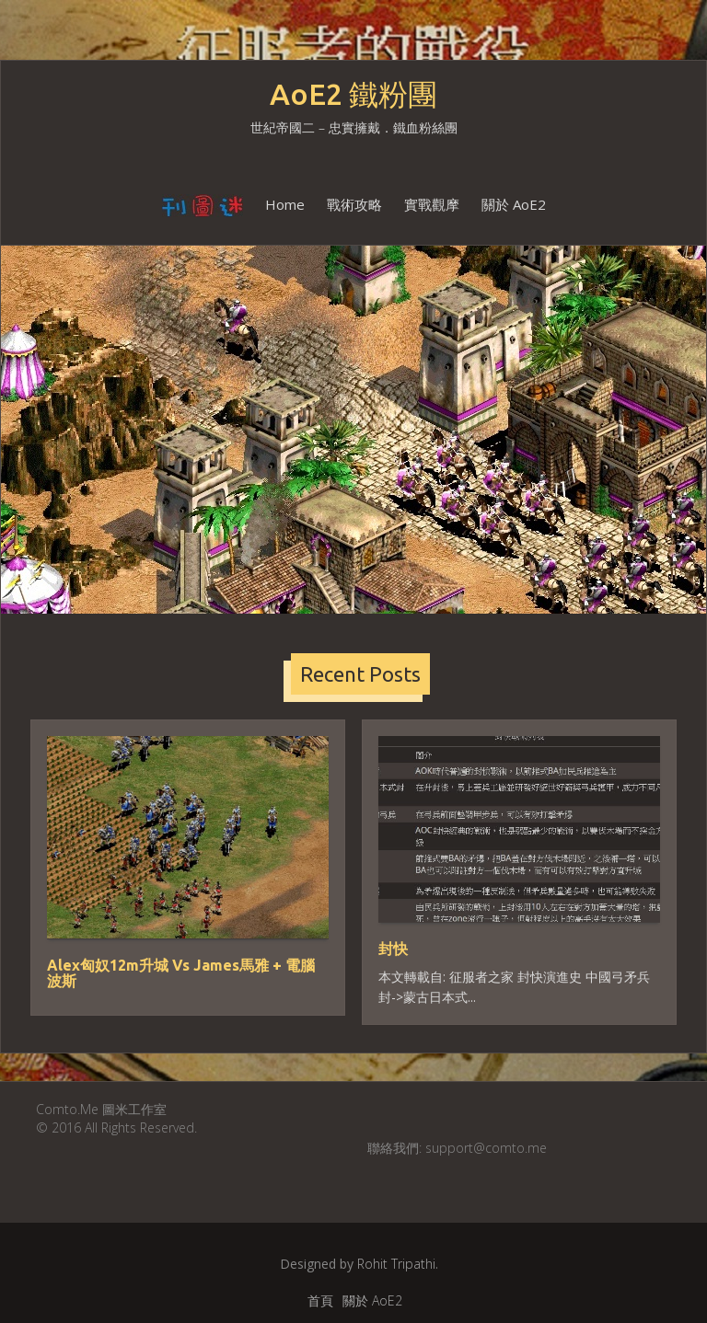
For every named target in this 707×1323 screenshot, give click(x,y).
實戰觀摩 (431, 204)
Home (285, 204)
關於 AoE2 (513, 204)
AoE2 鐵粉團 (353, 94)
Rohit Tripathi (396, 1263)
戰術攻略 (354, 204)
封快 (393, 948)
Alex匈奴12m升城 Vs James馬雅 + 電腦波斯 (181, 973)
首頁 (320, 1300)
